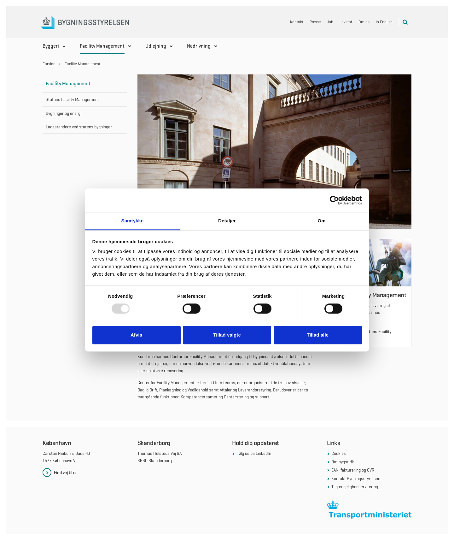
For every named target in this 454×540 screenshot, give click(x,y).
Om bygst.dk (342, 462)
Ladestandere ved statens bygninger (79, 127)
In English (384, 22)
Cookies (338, 453)
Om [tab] (321, 220)
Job (330, 22)
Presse (315, 22)
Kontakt (296, 22)
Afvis (136, 335)
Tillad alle (318, 335)
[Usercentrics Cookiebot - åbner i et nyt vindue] (334, 200)
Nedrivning (199, 46)
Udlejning (155, 46)
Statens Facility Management (72, 99)
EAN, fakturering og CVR (352, 470)
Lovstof (346, 22)
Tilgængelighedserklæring (354, 487)
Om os (364, 22)
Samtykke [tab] (132, 220)
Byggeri (51, 46)
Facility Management (102, 46)
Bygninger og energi (63, 113)
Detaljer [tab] (227, 220)
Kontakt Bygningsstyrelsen (355, 478)
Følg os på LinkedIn (253, 453)
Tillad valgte (227, 335)
